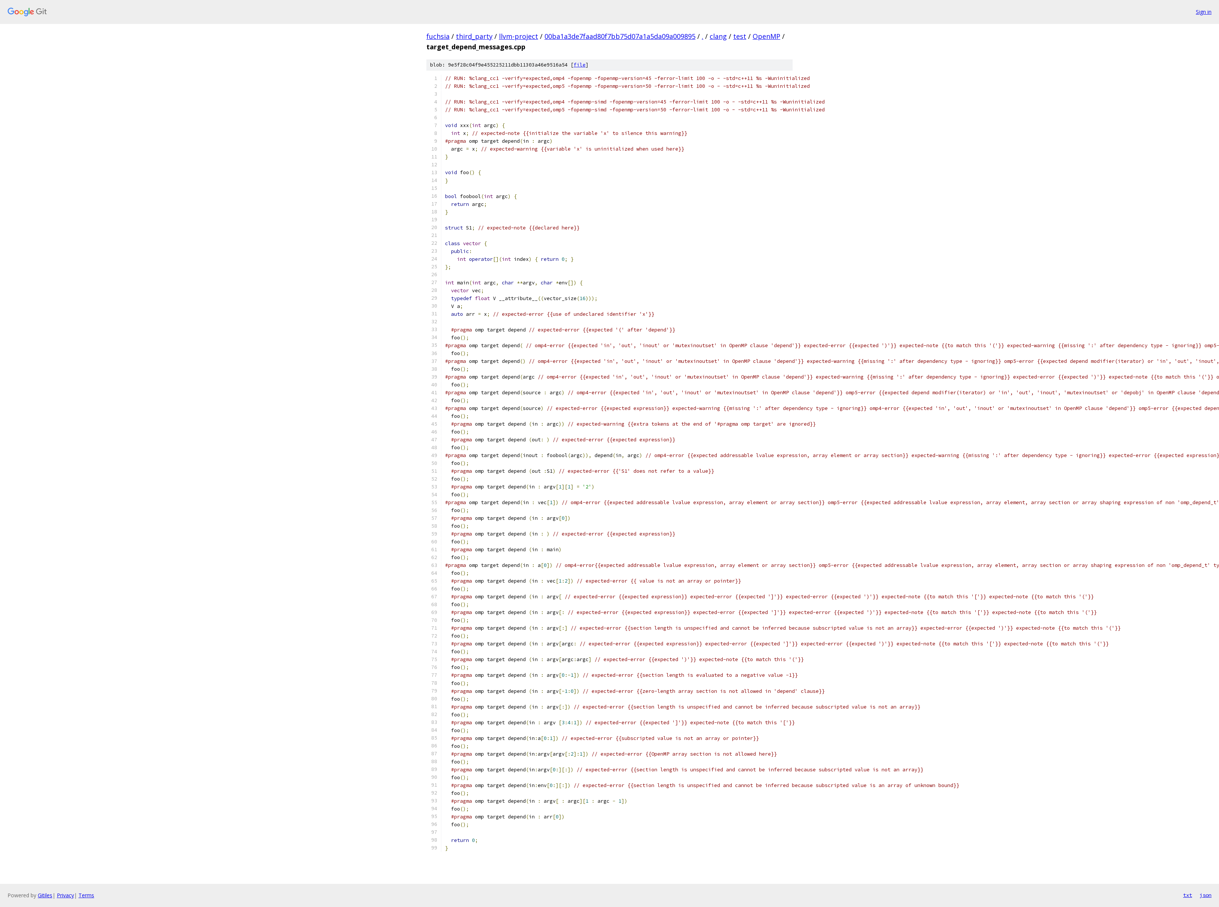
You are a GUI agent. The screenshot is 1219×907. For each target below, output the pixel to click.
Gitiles (45, 895)
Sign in (1204, 11)
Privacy (65, 895)
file (580, 65)
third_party (474, 36)
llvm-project (518, 36)
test (739, 36)
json (1206, 895)
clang (718, 36)
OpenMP (766, 36)
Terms (86, 895)
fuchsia (438, 36)
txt (1187, 895)
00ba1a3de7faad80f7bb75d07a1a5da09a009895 (619, 36)
